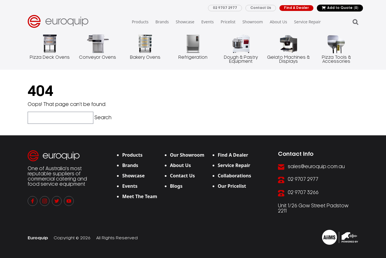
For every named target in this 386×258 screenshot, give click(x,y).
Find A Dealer (296, 8)
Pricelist (228, 21)
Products (140, 21)
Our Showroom (187, 155)
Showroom (252, 21)
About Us (278, 21)
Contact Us (260, 8)
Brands (162, 21)
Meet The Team (139, 196)
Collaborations (234, 175)
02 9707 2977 (225, 8)
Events (207, 21)
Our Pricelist (232, 186)
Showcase (185, 21)
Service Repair (307, 21)
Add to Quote (339, 8)
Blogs (176, 186)
